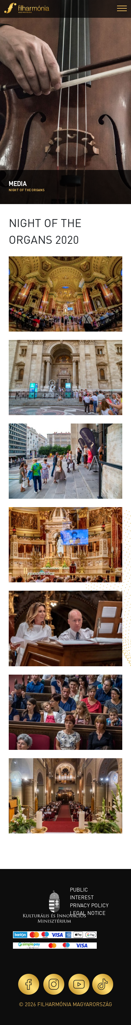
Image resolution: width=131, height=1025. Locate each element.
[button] (122, 9)
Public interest (82, 893)
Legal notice (87, 912)
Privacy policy (89, 905)
